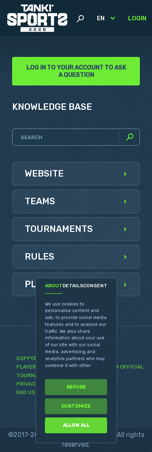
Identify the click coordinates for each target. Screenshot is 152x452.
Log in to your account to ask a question (76, 71)
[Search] (76, 137)
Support (29, 358)
